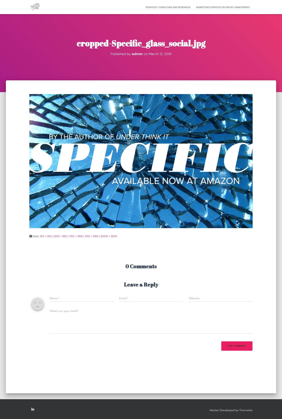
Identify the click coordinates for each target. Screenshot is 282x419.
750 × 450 (76, 236)
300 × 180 (60, 236)
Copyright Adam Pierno (32, 409)
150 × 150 (46, 236)
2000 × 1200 (108, 236)
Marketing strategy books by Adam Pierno (223, 7)
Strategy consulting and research (168, 7)
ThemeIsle (246, 410)
